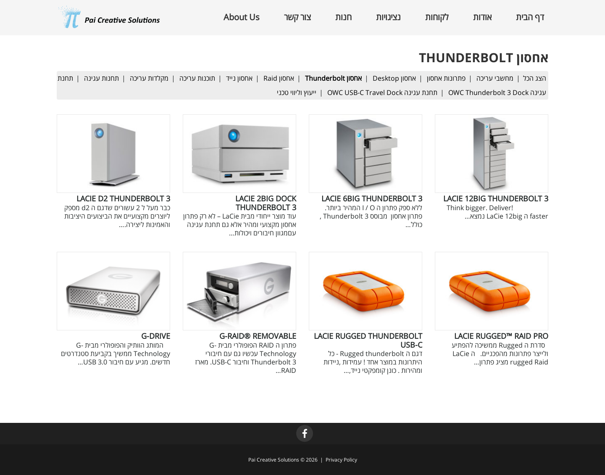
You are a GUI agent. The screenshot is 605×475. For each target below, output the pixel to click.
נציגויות (388, 17)
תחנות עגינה (101, 78)
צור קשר (297, 17)
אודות (482, 17)
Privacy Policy (341, 459)
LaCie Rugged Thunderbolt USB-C (368, 340)
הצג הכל (534, 78)
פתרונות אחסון (446, 78)
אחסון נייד (239, 78)
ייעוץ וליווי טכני (296, 92)
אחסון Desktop (394, 78)
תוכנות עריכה (197, 78)
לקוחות (437, 17)
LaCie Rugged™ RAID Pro (501, 336)
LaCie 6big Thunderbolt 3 (371, 198)
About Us (242, 17)
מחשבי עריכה (494, 78)
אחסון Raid (278, 78)
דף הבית (530, 17)
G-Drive (155, 336)
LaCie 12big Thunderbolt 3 (495, 198)
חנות (343, 17)
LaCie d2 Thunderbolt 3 (123, 198)
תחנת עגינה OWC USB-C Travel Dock (382, 92)
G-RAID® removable (257, 336)
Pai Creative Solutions (273, 459)
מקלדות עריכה (149, 78)
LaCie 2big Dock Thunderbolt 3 (265, 202)
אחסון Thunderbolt (333, 78)
